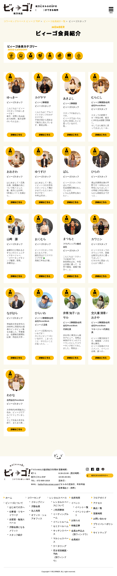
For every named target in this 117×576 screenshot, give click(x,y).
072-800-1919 (43, 480)
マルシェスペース (60, 540)
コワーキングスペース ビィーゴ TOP (22, 21)
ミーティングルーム (60, 516)
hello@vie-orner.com (48, 484)
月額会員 (35, 506)
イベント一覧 (81, 507)
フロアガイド (99, 498)
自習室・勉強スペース (17, 521)
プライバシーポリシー (103, 526)
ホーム (8, 498)
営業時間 (97, 513)
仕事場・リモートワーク (17, 513)
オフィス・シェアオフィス (38, 517)
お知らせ (75, 520)
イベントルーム (60, 522)
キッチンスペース (60, 532)
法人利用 (35, 511)
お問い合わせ (99, 518)
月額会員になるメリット (17, 529)
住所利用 (75, 498)
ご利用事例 (58, 510)
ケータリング (59, 546)
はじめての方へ (17, 507)
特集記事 (75, 525)
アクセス (97, 503)
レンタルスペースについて (60, 504)
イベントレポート (82, 513)
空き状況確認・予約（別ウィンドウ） (60, 555)
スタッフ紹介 (15, 535)
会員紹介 (75, 539)
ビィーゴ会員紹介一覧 (55, 21)
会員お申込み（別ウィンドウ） (80, 532)
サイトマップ (99, 532)
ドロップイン (37, 502)
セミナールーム (60, 526)
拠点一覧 (97, 508)
